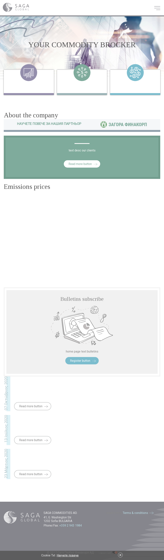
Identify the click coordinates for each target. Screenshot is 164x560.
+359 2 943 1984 (71, 525)
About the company (31, 115)
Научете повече (68, 555)
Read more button (80, 164)
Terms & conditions (135, 513)
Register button (80, 360)
